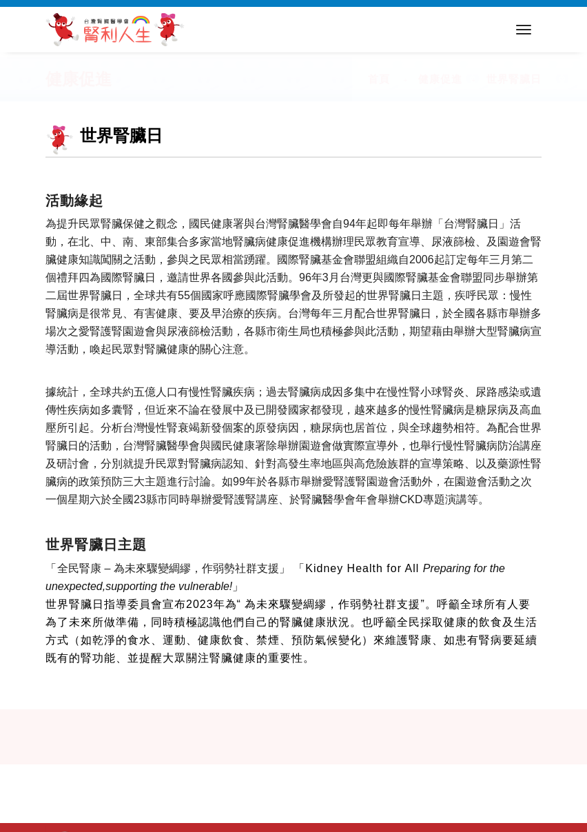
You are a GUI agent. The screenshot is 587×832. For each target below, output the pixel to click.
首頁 (379, 79)
